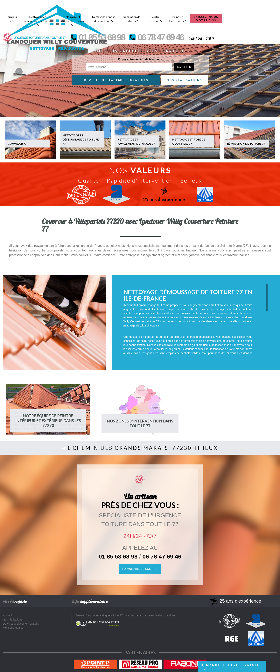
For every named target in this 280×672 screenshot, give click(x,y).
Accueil (7, 615)
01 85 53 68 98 (118, 556)
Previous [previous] (19, 71)
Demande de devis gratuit (230, 666)
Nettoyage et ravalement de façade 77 (127, 7)
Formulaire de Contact (140, 568)
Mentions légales (13, 627)
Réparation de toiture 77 (186, 5)
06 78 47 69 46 (162, 556)
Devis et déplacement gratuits (116, 80)
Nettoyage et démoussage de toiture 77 (92, 7)
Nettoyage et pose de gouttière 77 (158, 5)
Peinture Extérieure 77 (232, 5)
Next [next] (261, 71)
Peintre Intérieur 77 (210, 5)
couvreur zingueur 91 (103, 615)
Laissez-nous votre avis (261, 4)
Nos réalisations (184, 80)
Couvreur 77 (66, 5)
